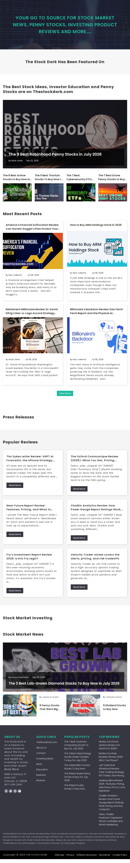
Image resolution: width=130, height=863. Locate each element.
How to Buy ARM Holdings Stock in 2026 (96, 228)
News (39, 768)
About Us (41, 751)
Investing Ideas (44, 762)
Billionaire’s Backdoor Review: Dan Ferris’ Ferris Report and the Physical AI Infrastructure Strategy (96, 314)
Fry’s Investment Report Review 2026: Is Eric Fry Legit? (29, 559)
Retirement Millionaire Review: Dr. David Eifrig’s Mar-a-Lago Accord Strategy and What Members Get (32, 314)
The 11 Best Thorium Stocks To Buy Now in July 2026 (48, 180)
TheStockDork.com (46, 746)
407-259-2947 (13, 788)
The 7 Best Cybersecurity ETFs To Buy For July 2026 (79, 180)
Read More (15, 488)
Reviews (40, 784)
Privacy (70, 858)
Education (42, 773)
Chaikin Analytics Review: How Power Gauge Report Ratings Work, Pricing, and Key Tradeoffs (96, 510)
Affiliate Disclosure (86, 858)
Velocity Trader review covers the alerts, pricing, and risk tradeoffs (95, 559)
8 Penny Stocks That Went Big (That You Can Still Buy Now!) (49, 711)
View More (65, 396)
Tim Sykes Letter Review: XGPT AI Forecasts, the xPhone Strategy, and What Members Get (30, 461)
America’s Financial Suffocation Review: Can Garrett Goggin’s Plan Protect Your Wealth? (32, 230)
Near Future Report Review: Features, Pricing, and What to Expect (28, 510)
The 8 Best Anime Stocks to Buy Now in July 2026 (16, 180)
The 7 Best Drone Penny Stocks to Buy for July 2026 (111, 180)
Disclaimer (104, 858)
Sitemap (59, 858)
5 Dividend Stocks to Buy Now (115, 711)
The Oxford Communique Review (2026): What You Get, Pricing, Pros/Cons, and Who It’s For (94, 461)
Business (41, 778)
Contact (41, 757)
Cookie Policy (119, 858)
